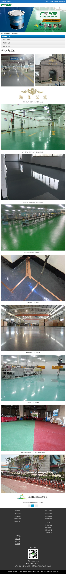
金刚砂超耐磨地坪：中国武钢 (33, 352)
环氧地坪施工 (48, 527)
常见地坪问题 (48, 530)
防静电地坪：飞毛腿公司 (33, 302)
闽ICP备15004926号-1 (47, 571)
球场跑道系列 (17, 518)
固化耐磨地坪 (17, 521)
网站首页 (8, 33)
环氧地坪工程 (15, 33)
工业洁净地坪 (6, 43)
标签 (57, 571)
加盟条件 (17, 539)
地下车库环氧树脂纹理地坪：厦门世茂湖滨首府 (33, 152)
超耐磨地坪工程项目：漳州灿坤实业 (33, 252)
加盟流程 (17, 541)
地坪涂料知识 (48, 525)
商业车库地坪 (6, 39)
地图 (54, 571)
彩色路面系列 (17, 516)
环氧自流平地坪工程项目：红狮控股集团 (33, 202)
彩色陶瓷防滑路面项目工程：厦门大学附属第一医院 (33, 452)
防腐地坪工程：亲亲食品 (33, 402)
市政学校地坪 (6, 46)
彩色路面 (56, 1)
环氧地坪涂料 (49, 1)
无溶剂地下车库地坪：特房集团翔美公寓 (33, 102)
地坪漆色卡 (49, 532)
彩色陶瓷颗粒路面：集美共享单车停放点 (33, 502)
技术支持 (17, 544)
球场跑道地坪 (62, 1)
